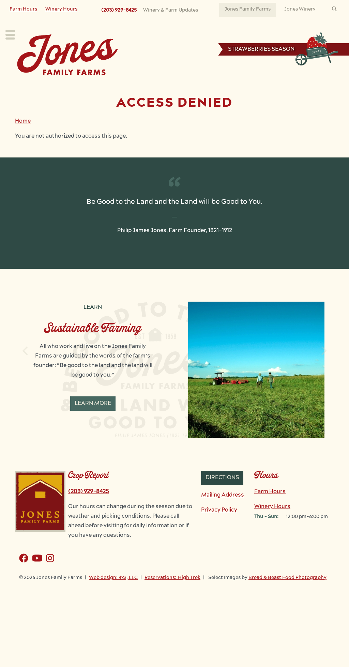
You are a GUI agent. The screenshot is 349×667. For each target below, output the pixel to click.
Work (193, 87)
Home (23, 142)
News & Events (239, 87)
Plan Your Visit (24, 87)
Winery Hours (61, 9)
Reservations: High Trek (172, 598)
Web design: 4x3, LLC (113, 598)
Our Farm (120, 87)
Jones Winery (300, 9)
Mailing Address (222, 515)
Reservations (308, 88)
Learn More (93, 424)
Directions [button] (222, 498)
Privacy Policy (219, 530)
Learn (159, 87)
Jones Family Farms (248, 9)
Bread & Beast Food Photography (287, 598)
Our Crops (75, 87)
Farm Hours (23, 9)
